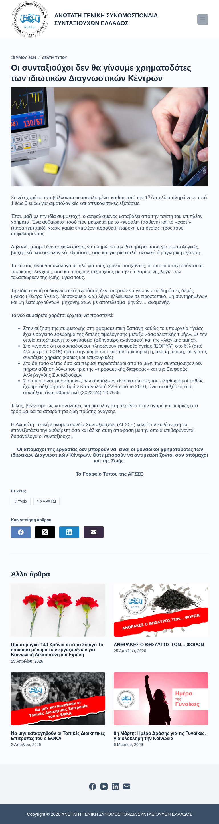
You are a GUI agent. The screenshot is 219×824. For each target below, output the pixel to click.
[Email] (94, 532)
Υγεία (20, 501)
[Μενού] (202, 19)
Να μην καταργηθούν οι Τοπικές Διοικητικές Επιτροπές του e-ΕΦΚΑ (58, 736)
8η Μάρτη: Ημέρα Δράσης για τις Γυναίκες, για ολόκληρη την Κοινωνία (160, 736)
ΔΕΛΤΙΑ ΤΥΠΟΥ (54, 58)
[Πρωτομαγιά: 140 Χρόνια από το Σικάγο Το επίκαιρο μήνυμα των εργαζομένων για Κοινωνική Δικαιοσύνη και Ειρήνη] (58, 610)
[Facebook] (21, 532)
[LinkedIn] (69, 532)
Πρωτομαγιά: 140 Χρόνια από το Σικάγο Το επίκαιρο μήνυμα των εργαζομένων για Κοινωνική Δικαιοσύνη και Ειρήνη (57, 649)
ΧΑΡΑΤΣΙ (46, 501)
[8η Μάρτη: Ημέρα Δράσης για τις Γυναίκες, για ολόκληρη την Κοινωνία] (161, 698)
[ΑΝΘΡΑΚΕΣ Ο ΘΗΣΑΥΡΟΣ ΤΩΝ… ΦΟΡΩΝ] (161, 610)
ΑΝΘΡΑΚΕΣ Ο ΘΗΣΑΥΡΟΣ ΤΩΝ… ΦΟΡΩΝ (159, 644)
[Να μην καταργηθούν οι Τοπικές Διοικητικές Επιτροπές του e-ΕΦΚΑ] (58, 698)
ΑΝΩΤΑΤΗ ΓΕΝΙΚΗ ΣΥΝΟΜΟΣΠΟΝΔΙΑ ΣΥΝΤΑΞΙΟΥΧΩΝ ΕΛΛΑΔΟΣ (110, 19)
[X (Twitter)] (45, 532)
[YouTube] (104, 786)
